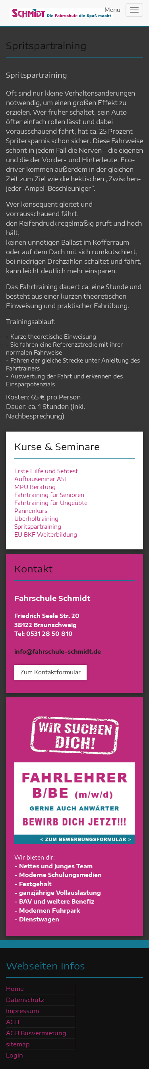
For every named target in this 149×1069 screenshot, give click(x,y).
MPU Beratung (35, 487)
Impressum (22, 1010)
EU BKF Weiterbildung (45, 534)
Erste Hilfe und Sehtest (46, 471)
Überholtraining (36, 518)
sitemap (18, 1044)
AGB (12, 1021)
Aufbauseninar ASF (41, 479)
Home (15, 988)
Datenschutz (25, 999)
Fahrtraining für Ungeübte (50, 502)
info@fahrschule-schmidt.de (57, 651)
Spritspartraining (37, 526)
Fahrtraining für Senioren (49, 494)
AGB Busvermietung (36, 1032)
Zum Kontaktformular (50, 672)
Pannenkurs (30, 510)
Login (14, 1055)
